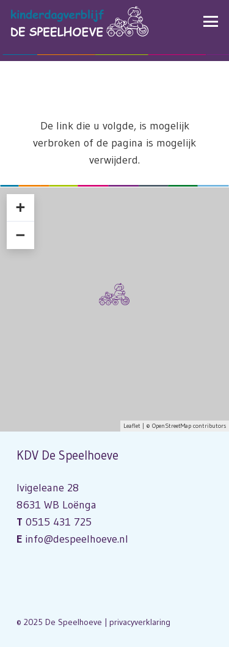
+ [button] (20, 207)
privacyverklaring (139, 621)
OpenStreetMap (171, 426)
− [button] (20, 235)
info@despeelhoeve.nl (76, 539)
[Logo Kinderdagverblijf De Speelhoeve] (80, 21)
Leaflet (131, 426)
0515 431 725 (59, 522)
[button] (211, 21)
